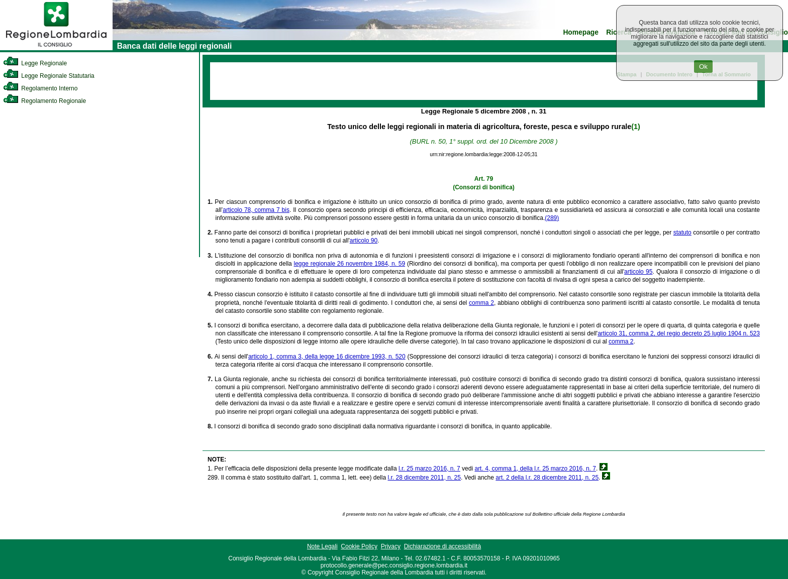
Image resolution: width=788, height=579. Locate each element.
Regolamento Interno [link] (40, 88)
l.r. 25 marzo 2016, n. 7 (429, 468)
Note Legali (322, 546)
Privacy (391, 546)
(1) (635, 127)
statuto (682, 232)
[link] (56, 48)
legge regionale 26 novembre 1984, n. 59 (350, 263)
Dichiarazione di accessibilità (442, 546)
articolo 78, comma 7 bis (256, 209)
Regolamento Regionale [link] (44, 100)
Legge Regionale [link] (35, 63)
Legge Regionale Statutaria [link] (48, 75)
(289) (552, 217)
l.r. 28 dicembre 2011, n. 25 (423, 477)
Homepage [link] (581, 32)
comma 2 (481, 302)
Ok (703, 66)
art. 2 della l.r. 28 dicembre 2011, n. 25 (547, 477)
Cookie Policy (359, 546)
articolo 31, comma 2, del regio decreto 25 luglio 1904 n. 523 (679, 333)
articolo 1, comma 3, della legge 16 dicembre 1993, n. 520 (327, 356)
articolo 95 (638, 271)
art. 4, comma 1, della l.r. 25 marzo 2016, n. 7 (535, 468)
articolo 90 (363, 240)
